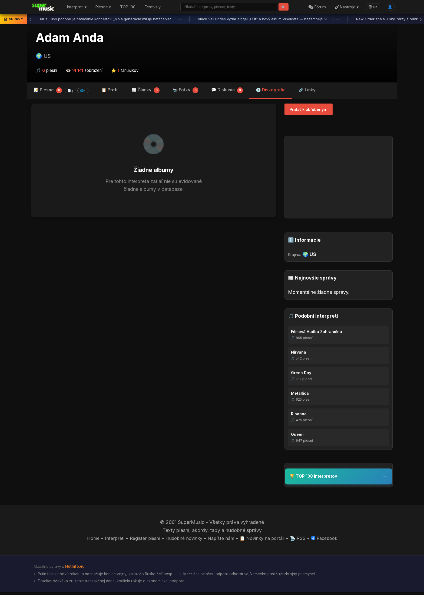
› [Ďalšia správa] (421, 20)
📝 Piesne (61, 91)
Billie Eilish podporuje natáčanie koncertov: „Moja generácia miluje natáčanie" (110, 20)
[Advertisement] (153, 265)
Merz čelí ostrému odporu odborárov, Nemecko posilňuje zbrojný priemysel (260, 576)
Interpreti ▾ (77, 7)
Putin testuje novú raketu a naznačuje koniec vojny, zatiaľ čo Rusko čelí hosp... (110, 576)
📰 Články (145, 92)
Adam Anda (70, 38)
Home (86, 540)
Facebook (330, 540)
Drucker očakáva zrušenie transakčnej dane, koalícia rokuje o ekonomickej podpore (115, 583)
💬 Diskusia (227, 92)
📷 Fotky (185, 92)
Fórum (315, 7)
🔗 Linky (307, 91)
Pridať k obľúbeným (308, 110)
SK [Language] (371, 7)
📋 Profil (109, 91)
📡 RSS (302, 540)
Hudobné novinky (182, 540)
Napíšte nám (221, 540)
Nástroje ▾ (345, 7)
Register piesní (140, 540)
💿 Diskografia (271, 91)
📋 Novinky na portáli (265, 540)
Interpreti (108, 540)
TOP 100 (127, 7)
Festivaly (153, 7)
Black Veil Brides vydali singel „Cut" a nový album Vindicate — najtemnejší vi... (268, 20)
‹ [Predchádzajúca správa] (30, 20)
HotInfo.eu (75, 568)
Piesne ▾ (103, 7)
